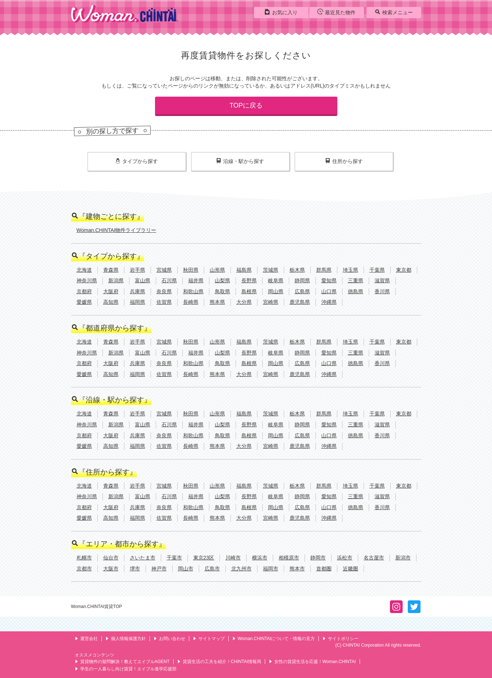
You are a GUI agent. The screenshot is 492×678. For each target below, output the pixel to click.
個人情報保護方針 (125, 638)
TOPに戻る (246, 105)
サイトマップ (209, 638)
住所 (344, 161)
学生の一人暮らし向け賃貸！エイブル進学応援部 (126, 668)
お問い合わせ (169, 638)
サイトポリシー (340, 638)
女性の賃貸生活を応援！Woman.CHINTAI (312, 661)
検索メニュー (394, 12)
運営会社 (86, 638)
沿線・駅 (240, 161)
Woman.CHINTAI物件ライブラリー (116, 230)
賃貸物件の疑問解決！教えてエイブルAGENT (122, 661)
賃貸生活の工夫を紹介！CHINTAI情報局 (219, 661)
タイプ (136, 161)
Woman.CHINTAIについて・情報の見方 (273, 638)
